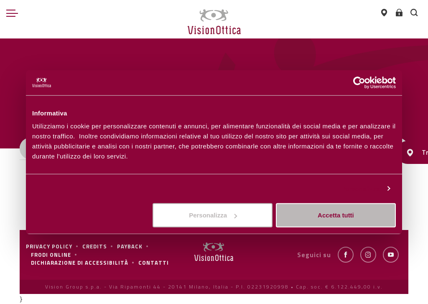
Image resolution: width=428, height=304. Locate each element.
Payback (130, 246)
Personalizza (360, 188)
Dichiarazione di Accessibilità (79, 262)
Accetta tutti (336, 215)
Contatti (153, 262)
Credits (94, 246)
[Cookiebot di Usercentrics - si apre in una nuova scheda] (359, 82)
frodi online (51, 254)
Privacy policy (49, 246)
